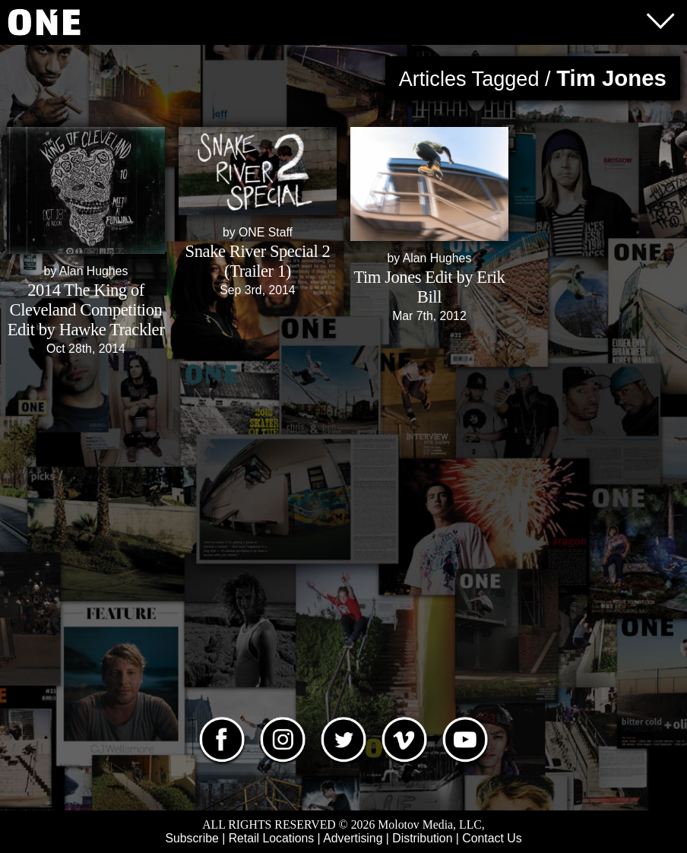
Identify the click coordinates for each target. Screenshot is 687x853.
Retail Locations (272, 838)
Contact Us (491, 838)
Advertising (352, 838)
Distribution (422, 838)
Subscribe (191, 838)
